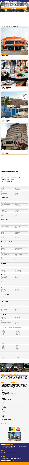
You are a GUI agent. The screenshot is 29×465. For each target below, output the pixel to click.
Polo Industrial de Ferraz (5, 121)
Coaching (2, 237)
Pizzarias (16, 194)
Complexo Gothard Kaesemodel (6, 120)
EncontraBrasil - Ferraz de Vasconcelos (8, 179)
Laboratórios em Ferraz (5, 153)
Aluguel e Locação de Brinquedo (6, 204)
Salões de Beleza (4, 356)
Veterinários (17, 233)
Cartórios (3, 335)
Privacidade (11, 463)
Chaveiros (2, 188)
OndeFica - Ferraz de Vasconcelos (7, 181)
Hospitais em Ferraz (5, 152)
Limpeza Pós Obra (4, 285)
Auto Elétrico (3, 270)
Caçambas (3, 334)
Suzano (9, 367)
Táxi (2, 189)
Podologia (17, 249)
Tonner (16, 255)
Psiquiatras (3, 238)
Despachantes (17, 295)
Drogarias (16, 188)
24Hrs (2, 186)
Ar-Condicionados (18, 332)
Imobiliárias (17, 310)
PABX (2, 298)
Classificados (18, 337)
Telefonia (2, 255)
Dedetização (17, 289)
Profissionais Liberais (5, 294)
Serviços (3, 281)
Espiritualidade (17, 317)
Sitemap (18, 463)
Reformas (16, 323)
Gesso (16, 215)
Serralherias (3, 224)
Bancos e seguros (4, 309)
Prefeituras (17, 352)
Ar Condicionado (3, 282)
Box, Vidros (17, 282)
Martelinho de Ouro (18, 270)
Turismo (16, 322)
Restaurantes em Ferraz (6, 87)
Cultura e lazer (3, 317)
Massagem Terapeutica (5, 200)
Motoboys (3, 266)
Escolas (16, 277)
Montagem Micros (18, 260)
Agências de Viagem (19, 330)
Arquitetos (17, 210)
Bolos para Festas (4, 193)
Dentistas (2, 232)
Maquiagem (3, 304)
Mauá (20, 367)
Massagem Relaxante (4, 276)
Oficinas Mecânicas (4, 271)
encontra (12, 1)
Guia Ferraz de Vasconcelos (18, 183)
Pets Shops (17, 349)
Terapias (16, 238)
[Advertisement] (14, 19)
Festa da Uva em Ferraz (5, 88)
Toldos (2, 227)
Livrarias (17, 347)
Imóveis (2, 310)
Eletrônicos (17, 309)
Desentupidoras (4, 287)
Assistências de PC (4, 259)
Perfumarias (3, 249)
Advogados (3, 295)
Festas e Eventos (4, 202)
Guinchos (17, 346)
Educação (3, 274)
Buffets (16, 204)
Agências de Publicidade (5, 254)
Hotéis (2, 311)
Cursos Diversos (4, 277)
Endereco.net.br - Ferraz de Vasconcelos (8, 180)
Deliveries (17, 193)
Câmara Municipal (18, 334)
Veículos (3, 268)
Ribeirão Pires (15, 368)
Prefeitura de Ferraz (5, 55)
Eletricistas (3, 342)
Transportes (3, 263)
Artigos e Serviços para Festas (6, 322)
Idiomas (2, 278)
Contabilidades (4, 338)
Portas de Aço (17, 226)
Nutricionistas (17, 232)
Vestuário (2, 323)
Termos (15, 463)
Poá (3, 367)
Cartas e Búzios (3, 244)
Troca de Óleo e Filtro (18, 271)
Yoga (16, 200)
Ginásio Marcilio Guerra (6, 119)
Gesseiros (3, 345)
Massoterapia (17, 276)
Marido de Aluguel (4, 219)
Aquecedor (3, 210)
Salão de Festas (17, 205)
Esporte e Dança (4, 197)
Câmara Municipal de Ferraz (6, 56)
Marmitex (2, 194)
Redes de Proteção (18, 227)
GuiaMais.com (4, 346)
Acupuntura (17, 331)
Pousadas (3, 352)
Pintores (16, 222)
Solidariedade (3, 318)
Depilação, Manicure (18, 248)
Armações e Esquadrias (5, 226)
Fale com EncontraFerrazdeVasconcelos (8, 453)
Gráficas (17, 345)
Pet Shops (3, 233)
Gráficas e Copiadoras (18, 254)
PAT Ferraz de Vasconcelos (6, 58)
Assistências (4, 332)
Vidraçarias (3, 305)
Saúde (2, 230)
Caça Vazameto (3, 289)
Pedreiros (2, 222)
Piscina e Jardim (4, 350)
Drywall (2, 215)
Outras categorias (4, 301)
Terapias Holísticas (18, 244)
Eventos (2, 205)
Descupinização (3, 290)
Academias (3, 331)
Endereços (17, 342)
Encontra (14, 8)
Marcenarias (17, 216)
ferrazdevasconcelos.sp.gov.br (6, 425)
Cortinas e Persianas (4, 211)
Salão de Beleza (4, 246)
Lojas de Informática (4, 260)
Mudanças (17, 266)
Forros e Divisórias (4, 216)
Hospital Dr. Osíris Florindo (7, 150)
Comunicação (4, 252)
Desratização (17, 290)
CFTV (16, 259)
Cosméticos (3, 248)
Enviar (12, 460)
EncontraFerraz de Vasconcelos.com (7, 178)
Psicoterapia (17, 237)
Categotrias (3, 314)
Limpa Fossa (3, 291)
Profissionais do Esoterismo (6, 241)
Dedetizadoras (18, 338)
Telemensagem (17, 189)
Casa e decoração (4, 208)
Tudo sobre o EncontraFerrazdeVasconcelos (9, 452)
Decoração (17, 211)
